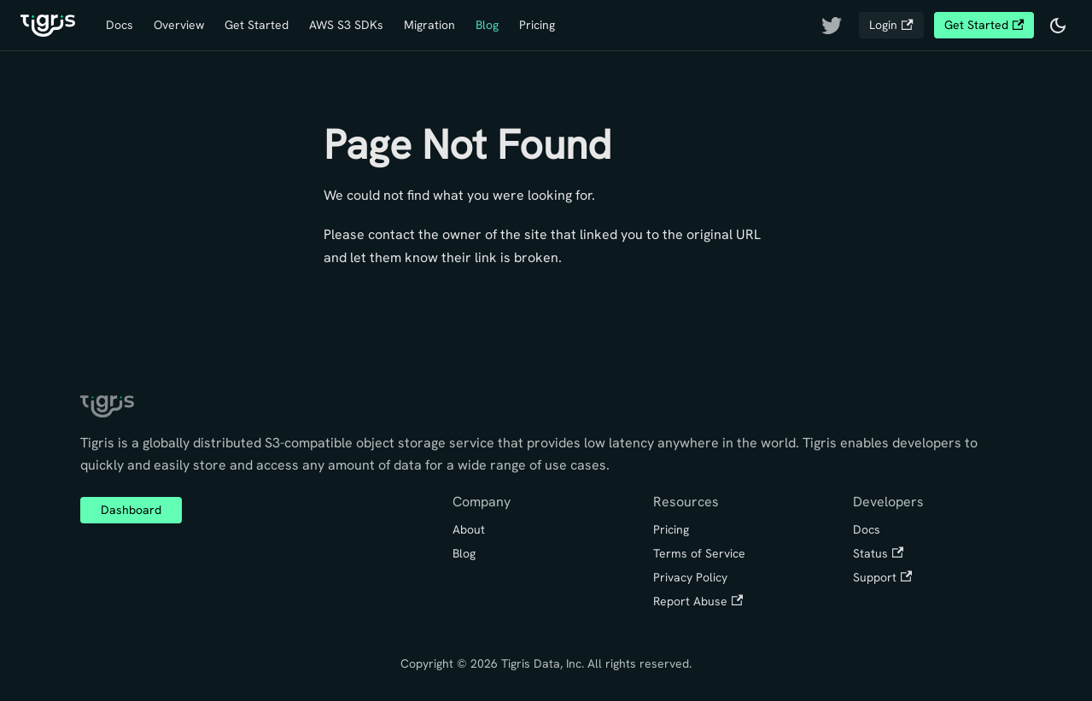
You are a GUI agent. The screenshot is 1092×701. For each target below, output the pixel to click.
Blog (487, 24)
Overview (179, 24)
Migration (429, 24)
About (469, 529)
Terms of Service (699, 553)
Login (891, 24)
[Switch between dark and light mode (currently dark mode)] (1058, 25)
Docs (119, 24)
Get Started (257, 24)
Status (878, 553)
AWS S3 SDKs (346, 24)
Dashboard (131, 509)
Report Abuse (698, 601)
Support (882, 577)
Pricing (537, 24)
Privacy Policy (690, 577)
